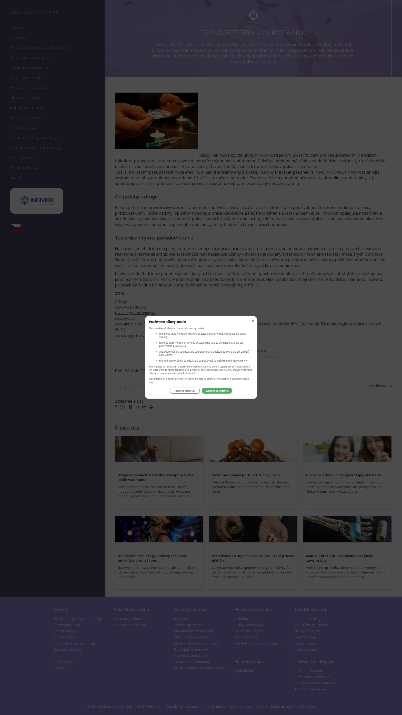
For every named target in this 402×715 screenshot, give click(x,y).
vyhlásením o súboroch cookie (233, 379)
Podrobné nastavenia (184, 391)
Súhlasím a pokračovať (217, 391)
